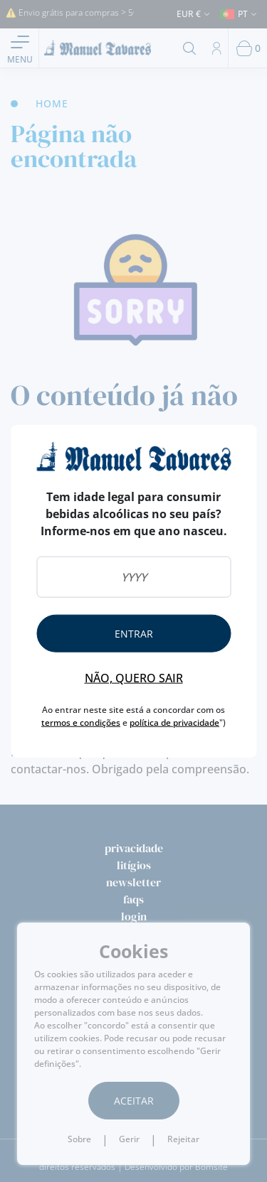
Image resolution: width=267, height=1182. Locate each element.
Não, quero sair (134, 678)
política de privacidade (174, 722)
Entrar (134, 633)
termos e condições (80, 722)
